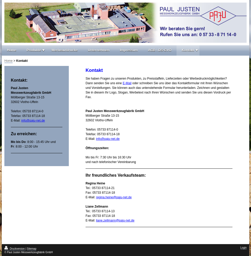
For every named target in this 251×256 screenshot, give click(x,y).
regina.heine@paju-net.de (114, 197)
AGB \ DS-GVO (159, 50)
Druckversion (15, 248)
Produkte (34, 50)
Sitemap (31, 248)
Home (11, 50)
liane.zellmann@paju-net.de (115, 220)
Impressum (129, 50)
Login (243, 247)
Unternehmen (99, 50)
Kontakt (188, 50)
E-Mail (127, 83)
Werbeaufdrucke (64, 50)
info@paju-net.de (108, 139)
